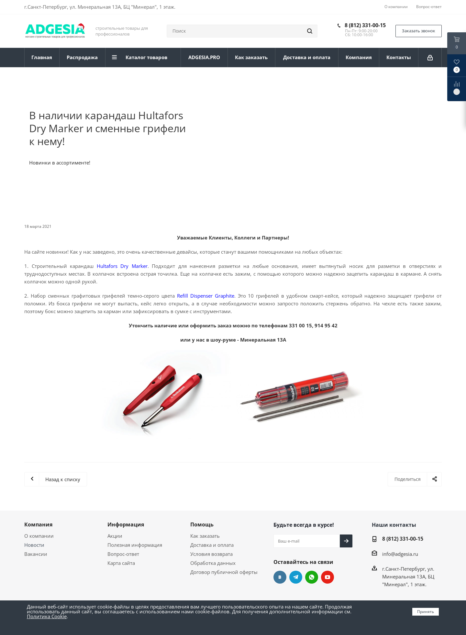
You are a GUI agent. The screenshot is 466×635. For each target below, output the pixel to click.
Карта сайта (121, 563)
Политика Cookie (47, 616)
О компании (39, 536)
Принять (425, 611)
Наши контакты (394, 524)
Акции (114, 536)
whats (311, 577)
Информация (125, 524)
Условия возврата (211, 554)
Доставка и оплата (212, 545)
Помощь (202, 524)
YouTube (327, 577)
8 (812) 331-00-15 (365, 25)
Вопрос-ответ (123, 554)
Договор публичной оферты (224, 572)
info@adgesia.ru (400, 554)
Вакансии (35, 554)
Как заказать (205, 536)
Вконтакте (279, 577)
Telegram (295, 577)
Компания (38, 524)
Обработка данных (213, 563)
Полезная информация (134, 545)
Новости (34, 545)
